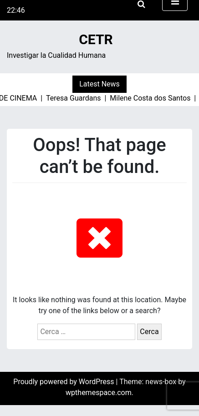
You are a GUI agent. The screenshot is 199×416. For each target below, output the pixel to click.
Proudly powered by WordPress (64, 381)
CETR (96, 39)
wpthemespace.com (99, 392)
